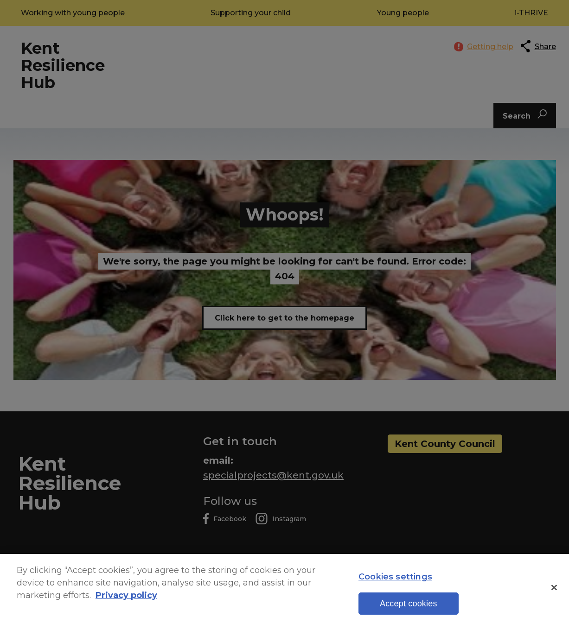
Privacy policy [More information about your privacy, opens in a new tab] (126, 603)
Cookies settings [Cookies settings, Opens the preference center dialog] (395, 584)
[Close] (554, 595)
